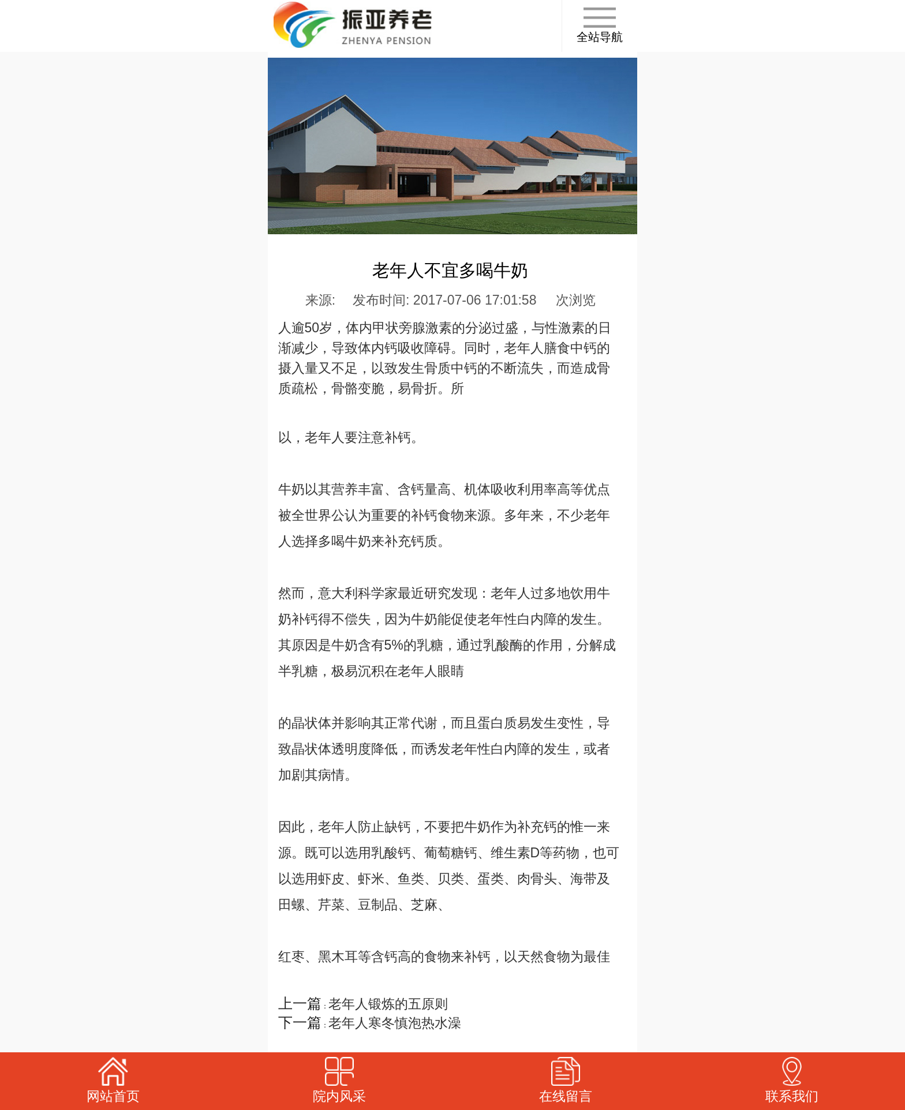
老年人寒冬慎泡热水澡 (394, 1022)
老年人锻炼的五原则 (388, 1003)
